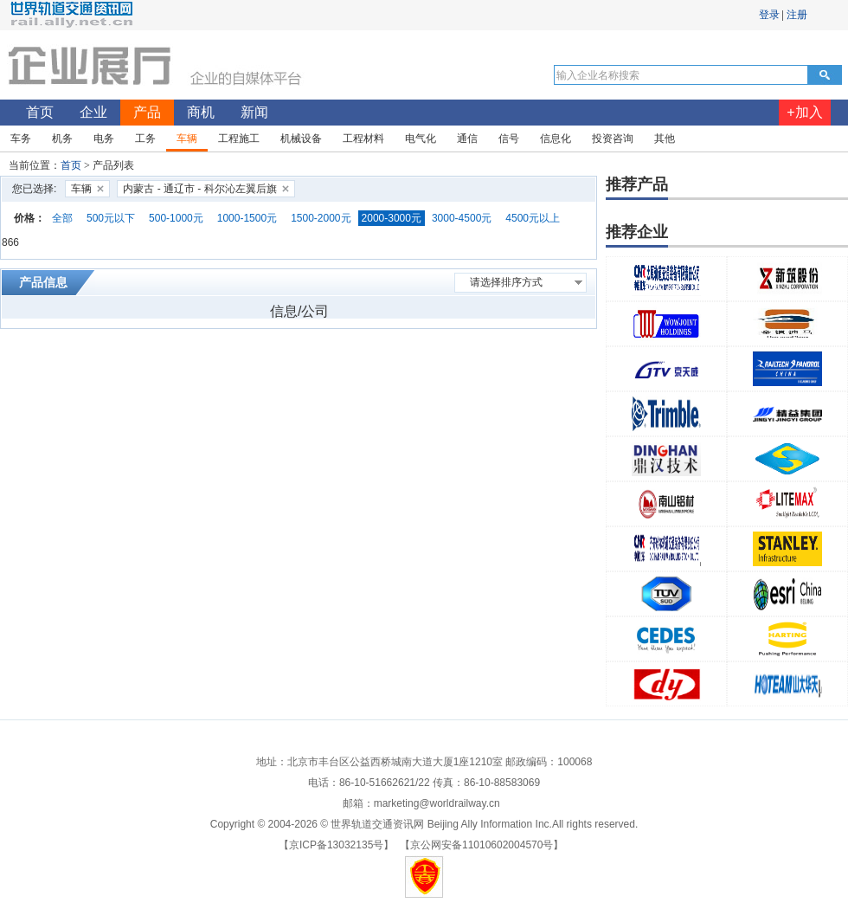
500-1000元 (176, 218)
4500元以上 (532, 218)
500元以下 (111, 218)
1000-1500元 (247, 218)
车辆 (81, 189)
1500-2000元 (320, 218)
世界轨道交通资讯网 (377, 824)
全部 (62, 218)
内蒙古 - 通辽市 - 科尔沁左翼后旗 (199, 189)
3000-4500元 (461, 218)
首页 (71, 165)
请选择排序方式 (506, 282)
